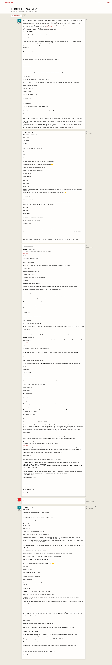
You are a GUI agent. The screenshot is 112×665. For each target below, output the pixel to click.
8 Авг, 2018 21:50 (33, 11)
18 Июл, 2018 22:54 (90, 501)
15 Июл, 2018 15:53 (89, 247)
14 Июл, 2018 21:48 (89, 133)
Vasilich (27, 11)
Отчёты (13, 6)
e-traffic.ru (49, 26)
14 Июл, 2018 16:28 (89, 21)
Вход (108, 2)
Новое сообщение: (20, 11)
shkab (19, 502)
